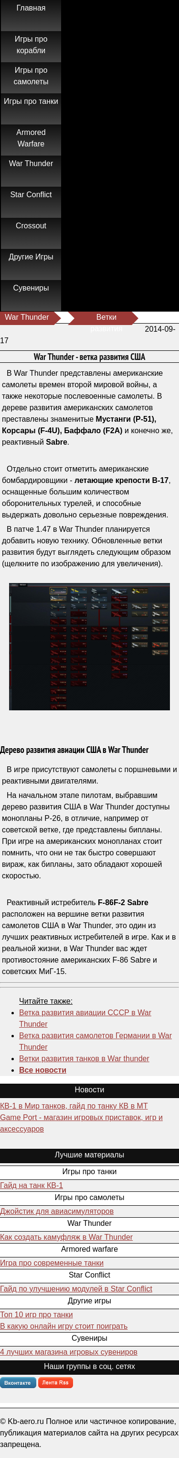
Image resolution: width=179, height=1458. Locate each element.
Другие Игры (31, 257)
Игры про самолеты (31, 76)
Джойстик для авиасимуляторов (57, 1211)
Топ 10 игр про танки (36, 1315)
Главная (31, 8)
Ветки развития (106, 319)
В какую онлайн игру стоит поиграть (63, 1326)
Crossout (31, 226)
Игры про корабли (31, 45)
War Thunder (31, 163)
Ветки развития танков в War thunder (84, 1058)
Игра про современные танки (52, 1263)
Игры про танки (31, 101)
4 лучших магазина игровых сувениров (68, 1352)
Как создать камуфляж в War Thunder (66, 1237)
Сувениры (31, 288)
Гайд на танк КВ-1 (31, 1185)
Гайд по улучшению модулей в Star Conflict (76, 1289)
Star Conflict (31, 195)
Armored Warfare (30, 138)
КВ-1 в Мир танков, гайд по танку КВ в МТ (74, 1106)
